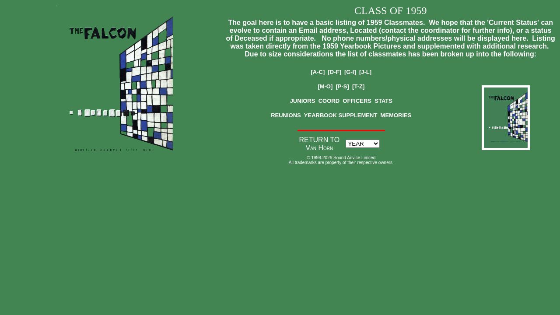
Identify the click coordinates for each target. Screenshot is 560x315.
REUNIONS (286, 115)
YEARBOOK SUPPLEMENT (341, 115)
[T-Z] (358, 86)
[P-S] (342, 86)
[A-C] (318, 72)
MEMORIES (396, 115)
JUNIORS (302, 101)
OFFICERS (357, 101)
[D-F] (334, 72)
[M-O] (325, 86)
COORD (329, 101)
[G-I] (350, 72)
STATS (383, 101)
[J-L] (365, 72)
